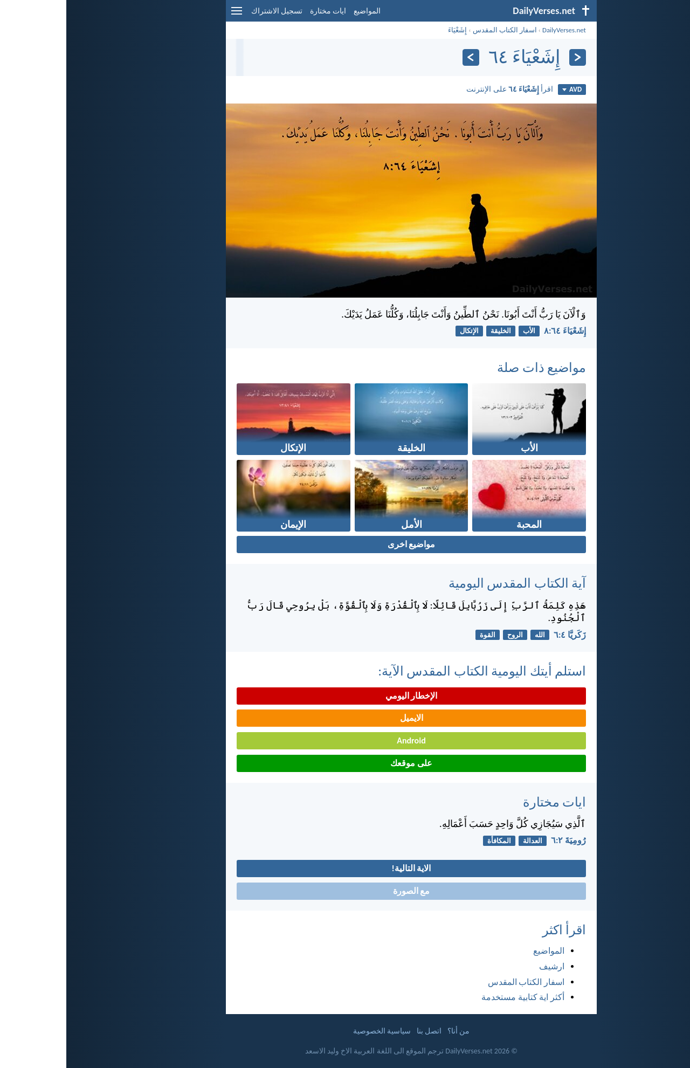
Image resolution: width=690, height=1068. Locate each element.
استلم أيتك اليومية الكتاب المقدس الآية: (416, 671)
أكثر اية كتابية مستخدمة (456, 997)
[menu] (170, 15)
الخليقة (434, 331)
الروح (449, 635)
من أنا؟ (392, 1031)
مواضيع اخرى (345, 544)
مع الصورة (345, 891)
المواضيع (300, 11)
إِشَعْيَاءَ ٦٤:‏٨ (499, 331)
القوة (421, 635)
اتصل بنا (362, 1031)
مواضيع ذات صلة (475, 367)
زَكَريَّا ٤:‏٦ (503, 635)
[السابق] (511, 57)
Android (344, 740)
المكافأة (433, 841)
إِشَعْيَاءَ (391, 30)
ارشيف (485, 966)
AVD (505, 89)
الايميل (345, 718)
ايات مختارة (262, 11)
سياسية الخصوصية (315, 1031)
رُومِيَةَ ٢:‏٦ (502, 840)
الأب (463, 331)
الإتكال (403, 331)
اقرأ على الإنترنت (443, 89)
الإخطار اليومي (345, 696)
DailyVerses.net (498, 30)
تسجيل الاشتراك (210, 11)
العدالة (466, 841)
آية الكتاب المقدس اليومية (451, 583)
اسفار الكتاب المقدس (438, 30)
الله (473, 635)
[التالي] (404, 57)
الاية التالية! (345, 868)
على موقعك (345, 763)
